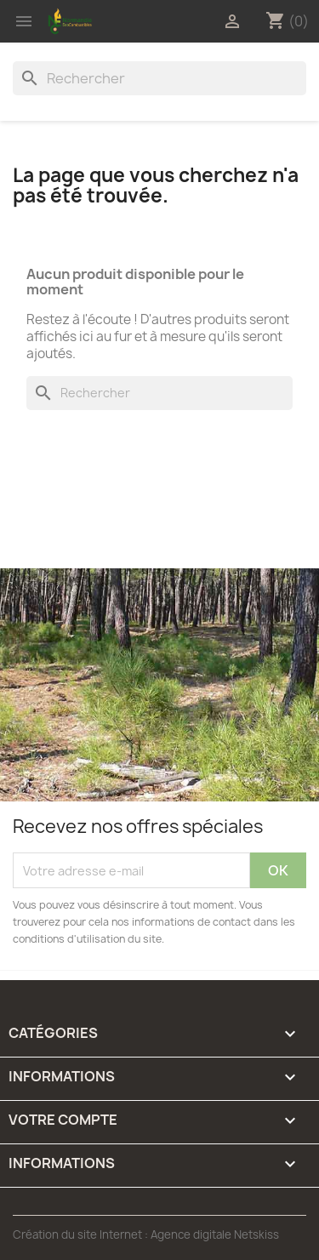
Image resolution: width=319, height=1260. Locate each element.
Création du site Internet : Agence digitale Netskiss (146, 1234)
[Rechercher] (159, 78)
